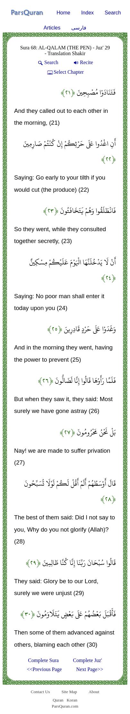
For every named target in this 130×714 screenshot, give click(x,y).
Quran (58, 700)
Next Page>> (89, 669)
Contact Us (40, 691)
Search (113, 12)
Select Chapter (65, 72)
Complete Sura (43, 660)
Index (87, 12)
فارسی (78, 27)
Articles (52, 27)
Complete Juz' (87, 660)
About (94, 691)
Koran (71, 700)
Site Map (69, 691)
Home (63, 12)
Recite (83, 62)
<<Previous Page (44, 669)
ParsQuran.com (65, 706)
